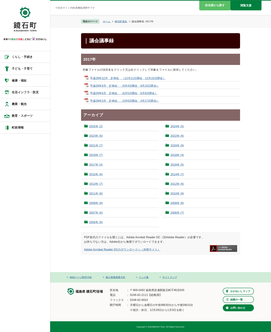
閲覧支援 (245, 5)
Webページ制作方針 (81, 277)
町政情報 (18, 127)
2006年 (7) (177, 212)
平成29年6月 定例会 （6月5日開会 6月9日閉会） (124, 93)
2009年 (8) (96, 203)
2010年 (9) (177, 193)
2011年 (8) (96, 193)
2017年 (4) (96, 164)
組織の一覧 (236, 299)
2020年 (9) (177, 145)
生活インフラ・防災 (25, 92)
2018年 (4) (177, 155)
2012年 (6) (177, 183)
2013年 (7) (96, 183)
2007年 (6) (96, 212)
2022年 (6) (177, 135)
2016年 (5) (177, 164)
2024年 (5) (177, 126)
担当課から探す (215, 5)
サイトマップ (169, 277)
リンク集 (144, 277)
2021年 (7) (96, 145)
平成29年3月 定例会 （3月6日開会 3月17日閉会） (124, 100)
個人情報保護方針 (115, 277)
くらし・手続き (22, 57)
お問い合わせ (237, 307)
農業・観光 (19, 104)
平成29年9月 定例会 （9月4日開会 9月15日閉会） (124, 85)
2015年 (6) (96, 174)
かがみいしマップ (240, 291)
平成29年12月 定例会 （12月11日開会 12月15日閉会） (128, 78)
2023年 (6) (96, 135)
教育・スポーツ (22, 115)
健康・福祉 (19, 80)
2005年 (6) (96, 222)
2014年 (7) (177, 174)
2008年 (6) (177, 203)
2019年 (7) (96, 155)
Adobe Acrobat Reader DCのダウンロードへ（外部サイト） (122, 249)
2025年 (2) (96, 126)
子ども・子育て (22, 68)
